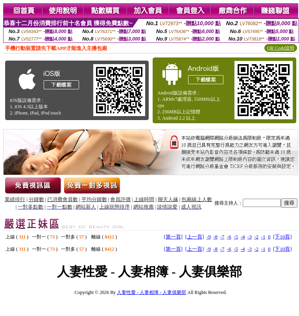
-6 (229, 237)
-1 (263, 237)
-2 (256, 237)
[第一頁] (173, 237)
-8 (215, 237)
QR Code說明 (280, 48)
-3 (249, 237)
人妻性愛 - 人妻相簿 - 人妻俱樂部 (151, 292)
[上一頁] (194, 237)
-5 (236, 237)
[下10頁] (282, 237)
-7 (222, 237)
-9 (209, 237)
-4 (243, 237)
